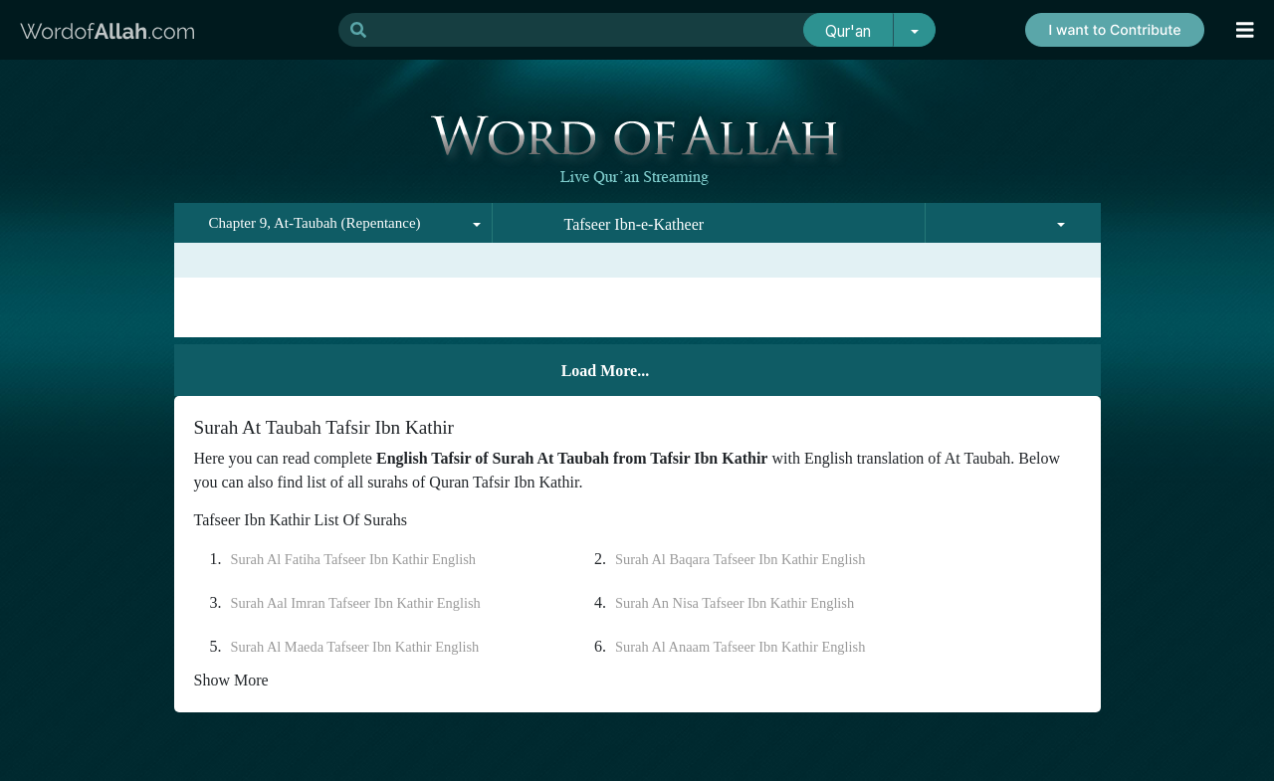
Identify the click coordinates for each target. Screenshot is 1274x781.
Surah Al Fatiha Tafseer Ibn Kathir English (354, 559)
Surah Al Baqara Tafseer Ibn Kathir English (740, 559)
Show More (231, 680)
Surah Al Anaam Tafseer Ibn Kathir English (740, 647)
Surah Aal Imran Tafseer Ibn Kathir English (356, 603)
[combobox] (333, 223)
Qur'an (848, 31)
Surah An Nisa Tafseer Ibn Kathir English (734, 603)
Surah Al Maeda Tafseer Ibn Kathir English (355, 647)
